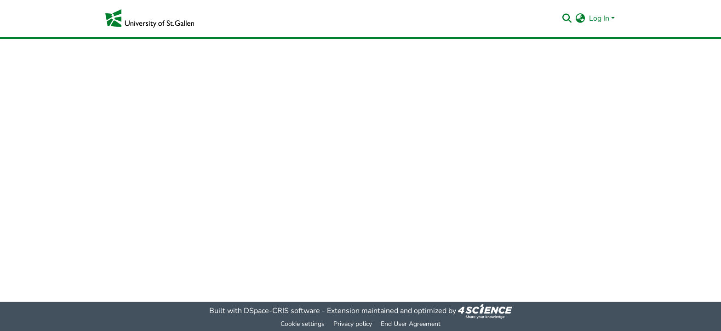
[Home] (149, 18)
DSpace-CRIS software (282, 311)
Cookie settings (302, 324)
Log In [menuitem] (599, 18)
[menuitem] (580, 18)
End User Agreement (411, 324)
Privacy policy (352, 324)
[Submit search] (567, 18)
